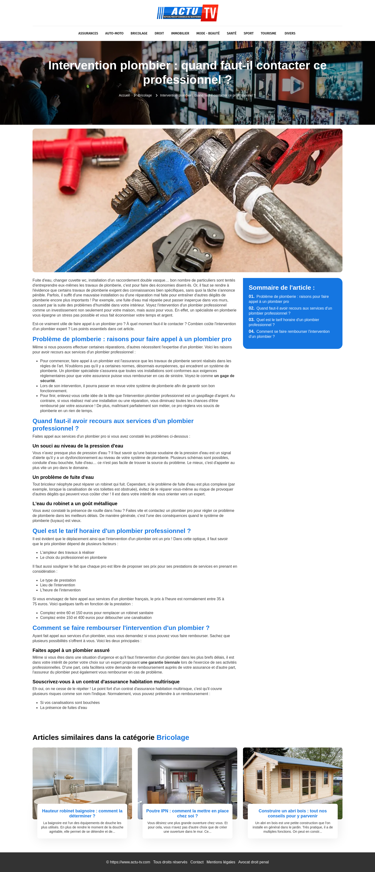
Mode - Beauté (208, 33)
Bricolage (139, 33)
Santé (232, 33)
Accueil (124, 95)
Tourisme (268, 33)
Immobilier (180, 33)
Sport (249, 33)
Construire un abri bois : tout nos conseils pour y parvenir (293, 814)
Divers (290, 33)
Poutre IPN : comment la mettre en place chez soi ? (187, 814)
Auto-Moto (114, 33)
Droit (159, 33)
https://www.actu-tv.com (130, 862)
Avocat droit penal (253, 862)
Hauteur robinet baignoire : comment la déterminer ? (82, 814)
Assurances (88, 33)
